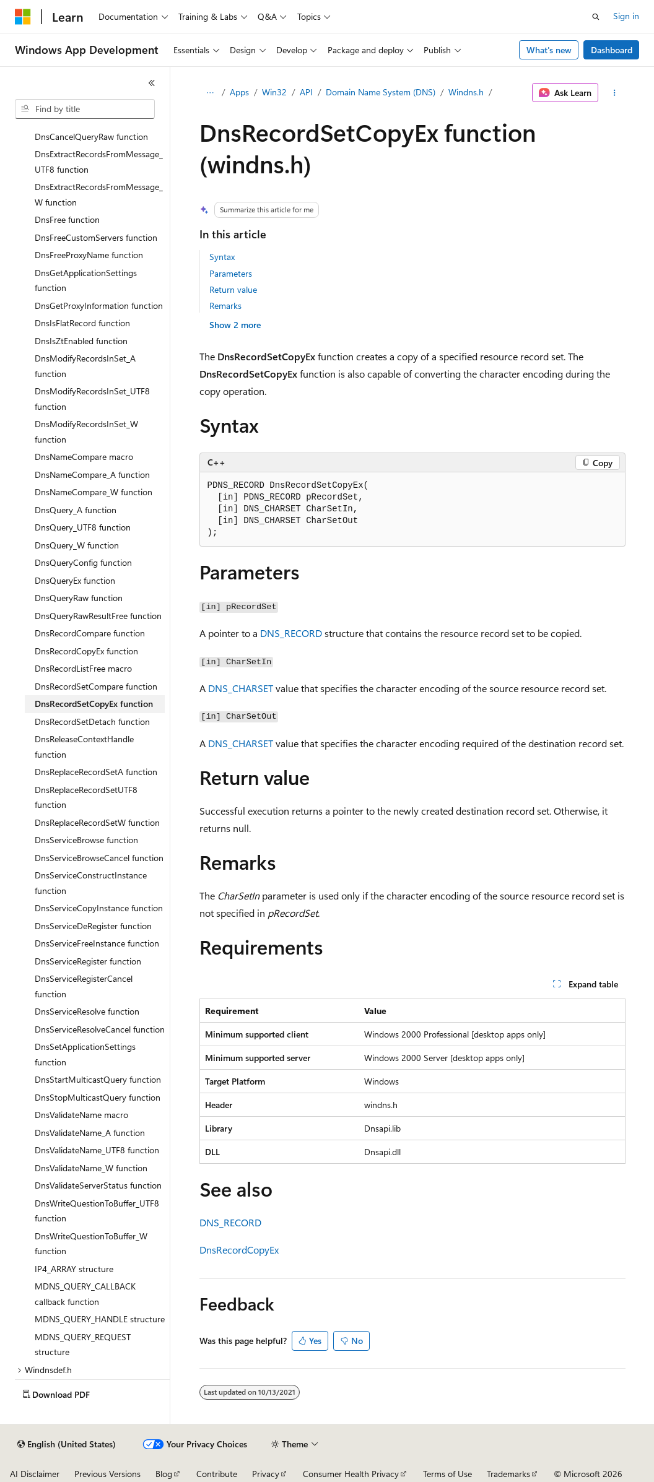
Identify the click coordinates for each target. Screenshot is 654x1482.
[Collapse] (152, 83)
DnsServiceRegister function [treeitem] (88, 961)
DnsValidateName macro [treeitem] (81, 1114)
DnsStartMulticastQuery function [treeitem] (98, 1079)
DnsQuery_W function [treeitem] (77, 545)
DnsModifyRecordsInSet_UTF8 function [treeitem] (92, 398)
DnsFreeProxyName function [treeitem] (89, 255)
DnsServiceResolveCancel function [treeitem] (100, 1029)
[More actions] (614, 93)
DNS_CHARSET (240, 688)
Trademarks (508, 1474)
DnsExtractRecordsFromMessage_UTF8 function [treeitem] (99, 161)
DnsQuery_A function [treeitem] (75, 510)
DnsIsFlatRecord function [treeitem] (82, 323)
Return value (233, 289)
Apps (239, 92)
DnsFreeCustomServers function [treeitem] (96, 237)
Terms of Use (447, 1474)
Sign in (626, 16)
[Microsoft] (23, 17)
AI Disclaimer (34, 1474)
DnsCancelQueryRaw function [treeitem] (91, 136)
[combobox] (85, 109)
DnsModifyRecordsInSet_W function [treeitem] (86, 431)
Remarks (225, 305)
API (306, 92)
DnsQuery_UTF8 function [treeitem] (83, 527)
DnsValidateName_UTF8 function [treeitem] (97, 1150)
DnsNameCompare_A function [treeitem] (92, 474)
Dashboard (611, 50)
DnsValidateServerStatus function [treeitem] (98, 1185)
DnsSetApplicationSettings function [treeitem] (85, 1054)
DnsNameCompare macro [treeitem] (84, 456)
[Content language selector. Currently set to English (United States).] (66, 1444)
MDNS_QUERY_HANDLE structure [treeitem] (100, 1319)
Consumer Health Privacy (351, 1474)
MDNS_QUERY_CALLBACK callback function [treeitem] (85, 1293)
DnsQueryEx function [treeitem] (75, 580)
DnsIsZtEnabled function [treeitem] (81, 341)
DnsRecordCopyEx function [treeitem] (86, 651)
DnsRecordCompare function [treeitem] (90, 633)
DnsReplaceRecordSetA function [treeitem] (96, 772)
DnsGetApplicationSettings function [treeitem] (86, 280)
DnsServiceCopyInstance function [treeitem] (99, 908)
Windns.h (466, 92)
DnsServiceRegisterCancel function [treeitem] (84, 986)
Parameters (230, 273)
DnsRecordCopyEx (239, 1249)
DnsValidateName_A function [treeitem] (90, 1132)
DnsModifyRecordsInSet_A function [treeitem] (85, 365)
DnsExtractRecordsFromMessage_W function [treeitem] (99, 194)
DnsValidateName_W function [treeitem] (91, 1168)
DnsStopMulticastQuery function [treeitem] (97, 1097)
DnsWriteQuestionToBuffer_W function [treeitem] (91, 1243)
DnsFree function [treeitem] (67, 219)
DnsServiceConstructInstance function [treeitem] (91, 882)
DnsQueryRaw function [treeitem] (79, 598)
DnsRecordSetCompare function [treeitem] (96, 686)
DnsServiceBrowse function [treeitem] (86, 840)
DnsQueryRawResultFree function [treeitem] (98, 616)
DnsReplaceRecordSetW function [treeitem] (97, 822)
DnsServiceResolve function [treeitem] (87, 1011)
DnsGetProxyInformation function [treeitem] (99, 305)
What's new (549, 50)
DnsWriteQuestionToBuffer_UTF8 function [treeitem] (97, 1210)
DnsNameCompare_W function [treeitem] (93, 492)
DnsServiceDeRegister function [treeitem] (93, 926)
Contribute (216, 1474)
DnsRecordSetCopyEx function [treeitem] (94, 703)
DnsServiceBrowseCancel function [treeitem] (99, 858)
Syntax (222, 256)
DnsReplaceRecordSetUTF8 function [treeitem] (86, 797)
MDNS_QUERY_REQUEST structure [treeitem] (83, 1344)
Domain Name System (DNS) (380, 92)
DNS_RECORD (291, 632)
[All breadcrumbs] (210, 93)
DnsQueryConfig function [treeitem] (83, 562)
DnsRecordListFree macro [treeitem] (83, 668)
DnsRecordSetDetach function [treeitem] (92, 721)
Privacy (265, 1474)
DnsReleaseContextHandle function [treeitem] (84, 746)
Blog (163, 1474)
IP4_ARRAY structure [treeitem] (74, 1269)
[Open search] (595, 17)
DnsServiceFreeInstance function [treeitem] (97, 943)
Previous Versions (107, 1474)
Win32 (274, 92)
